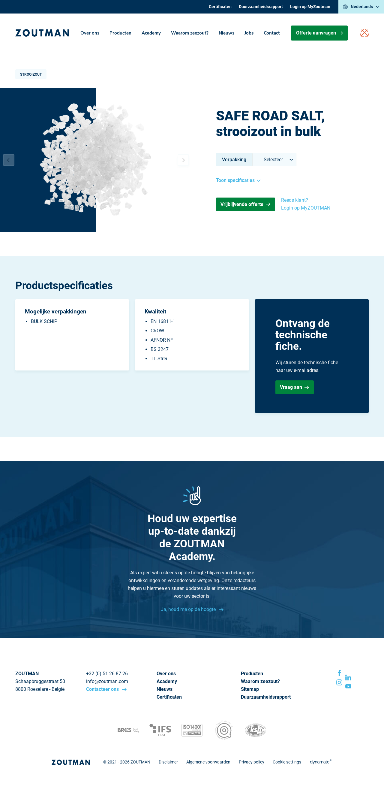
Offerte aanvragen (319, 33)
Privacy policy (251, 762)
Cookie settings (287, 762)
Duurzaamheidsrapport (261, 6)
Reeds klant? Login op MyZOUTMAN (305, 204)
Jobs (249, 33)
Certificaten (220, 6)
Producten (120, 33)
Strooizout (31, 74)
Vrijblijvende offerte (245, 204)
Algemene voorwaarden (208, 762)
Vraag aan (294, 387)
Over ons (89, 33)
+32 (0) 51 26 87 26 (107, 673)
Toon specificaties (238, 180)
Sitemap (250, 689)
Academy (151, 33)
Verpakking (234, 159)
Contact (272, 33)
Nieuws (226, 33)
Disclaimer (168, 762)
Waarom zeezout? (189, 33)
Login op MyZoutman (310, 6)
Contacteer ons (103, 689)
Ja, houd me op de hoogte (189, 609)
